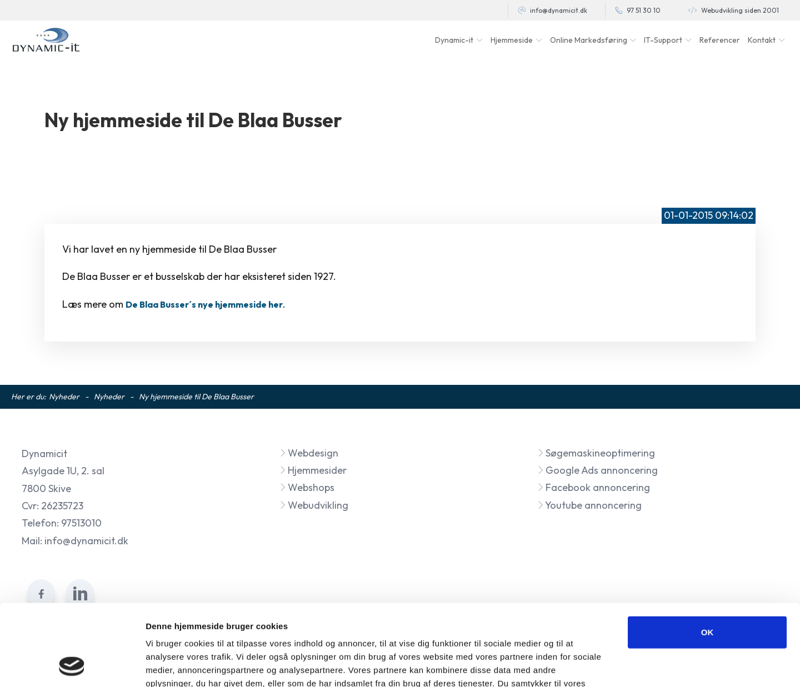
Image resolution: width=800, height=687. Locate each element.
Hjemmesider (313, 470)
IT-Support (663, 40)
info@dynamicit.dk (558, 10)
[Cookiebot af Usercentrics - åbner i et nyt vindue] (72, 665)
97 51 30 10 (644, 10)
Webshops (306, 487)
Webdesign (308, 453)
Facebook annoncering (593, 487)
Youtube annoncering (589, 505)
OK (707, 555)
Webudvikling (313, 505)
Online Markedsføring (588, 40)
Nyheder (64, 397)
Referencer (719, 40)
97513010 (81, 522)
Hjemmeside (512, 40)
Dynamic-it (454, 40)
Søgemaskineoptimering (596, 453)
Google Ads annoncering (597, 470)
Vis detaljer (577, 665)
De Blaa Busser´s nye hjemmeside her (204, 304)
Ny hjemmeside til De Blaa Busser (196, 397)
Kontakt (762, 40)
